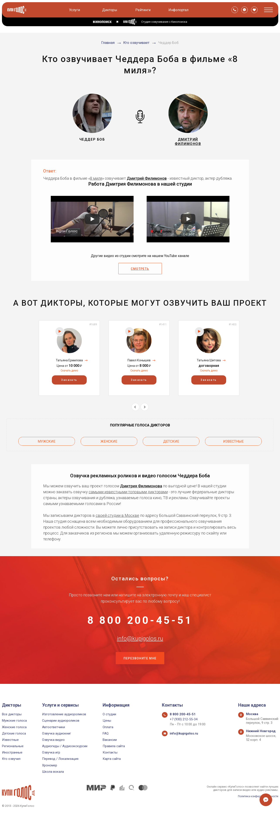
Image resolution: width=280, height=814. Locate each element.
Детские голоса (14, 733)
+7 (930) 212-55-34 (183, 719)
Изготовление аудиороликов (64, 714)
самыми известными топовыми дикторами (128, 492)
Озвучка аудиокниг (56, 733)
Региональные (13, 746)
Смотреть (140, 270)
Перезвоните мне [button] (140, 665)
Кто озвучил (11, 759)
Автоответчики (53, 727)
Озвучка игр (51, 752)
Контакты (110, 752)
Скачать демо (69, 372)
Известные (233, 442)
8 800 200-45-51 (140, 622)
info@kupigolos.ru (140, 644)
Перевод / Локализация (60, 759)
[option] (69, 359)
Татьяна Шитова (209, 362)
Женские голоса (14, 727)
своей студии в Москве (117, 516)
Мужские (46, 442)
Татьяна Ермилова (69, 362)
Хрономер (49, 765)
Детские (171, 442)
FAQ (106, 733)
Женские (108, 442)
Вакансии (110, 740)
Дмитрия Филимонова (141, 486)
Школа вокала (53, 772)
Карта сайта (112, 759)
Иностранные (12, 752)
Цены (107, 721)
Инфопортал (179, 10)
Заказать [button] (69, 381)
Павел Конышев (139, 362)
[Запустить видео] (92, 221)
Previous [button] (135, 409)
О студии (109, 714)
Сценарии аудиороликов (60, 721)
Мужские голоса (14, 721)
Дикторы (110, 10)
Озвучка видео (53, 740)
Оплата (108, 727)
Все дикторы (12, 714)
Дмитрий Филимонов (147, 180)
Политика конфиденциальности (257, 796)
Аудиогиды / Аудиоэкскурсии (64, 746)
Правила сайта (114, 746)
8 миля (96, 180)
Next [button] (145, 409)
